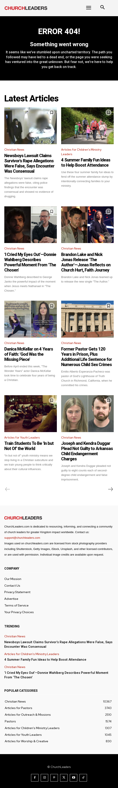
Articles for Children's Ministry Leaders (81, 152)
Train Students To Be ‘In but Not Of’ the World (29, 446)
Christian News (14, 150)
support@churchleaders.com (22, 537)
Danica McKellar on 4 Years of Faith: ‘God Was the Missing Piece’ (28, 354)
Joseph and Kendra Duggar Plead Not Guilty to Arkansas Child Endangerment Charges (87, 451)
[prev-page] (7, 489)
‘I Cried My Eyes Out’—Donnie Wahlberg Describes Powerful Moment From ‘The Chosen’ (30, 262)
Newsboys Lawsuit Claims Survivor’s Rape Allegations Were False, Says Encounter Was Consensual (29, 163)
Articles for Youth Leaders (22, 437)
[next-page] (110, 489)
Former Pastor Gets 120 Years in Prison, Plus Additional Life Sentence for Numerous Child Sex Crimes (86, 356)
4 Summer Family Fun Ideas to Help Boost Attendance (85, 162)
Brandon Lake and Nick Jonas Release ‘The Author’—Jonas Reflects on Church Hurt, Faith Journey (85, 262)
